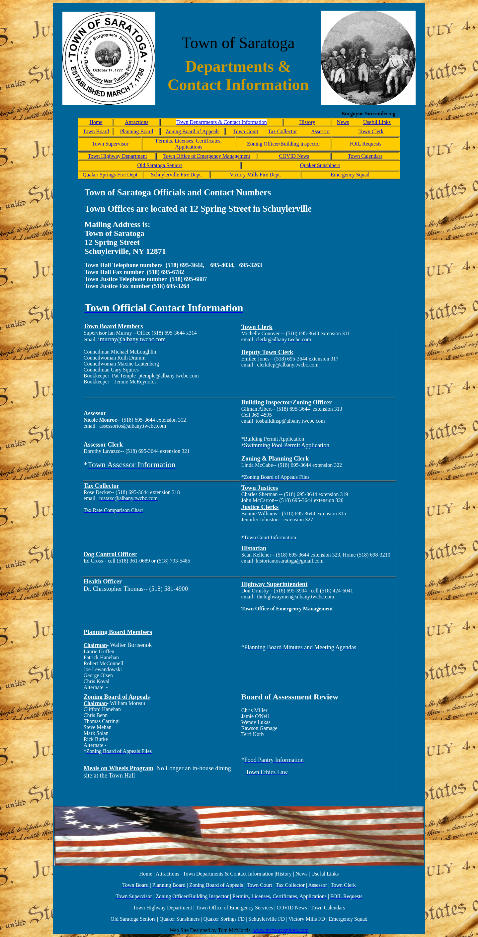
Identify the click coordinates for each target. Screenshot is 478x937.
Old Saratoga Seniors (159, 165)
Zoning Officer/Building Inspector (283, 144)
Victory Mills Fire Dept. (255, 174)
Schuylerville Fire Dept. (176, 174)
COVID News (294, 156)
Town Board (96, 131)
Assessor (320, 131)
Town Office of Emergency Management (206, 156)
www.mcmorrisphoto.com (281, 930)
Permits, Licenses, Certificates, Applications (189, 144)
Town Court (246, 131)
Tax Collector (282, 131)
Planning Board (136, 131)
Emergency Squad (350, 174)
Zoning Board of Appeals (192, 131)
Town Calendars (365, 156)
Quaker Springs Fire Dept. (111, 174)
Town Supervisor (110, 144)
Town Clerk (371, 131)
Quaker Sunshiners (320, 165)
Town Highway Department (117, 156)
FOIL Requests (365, 144)
